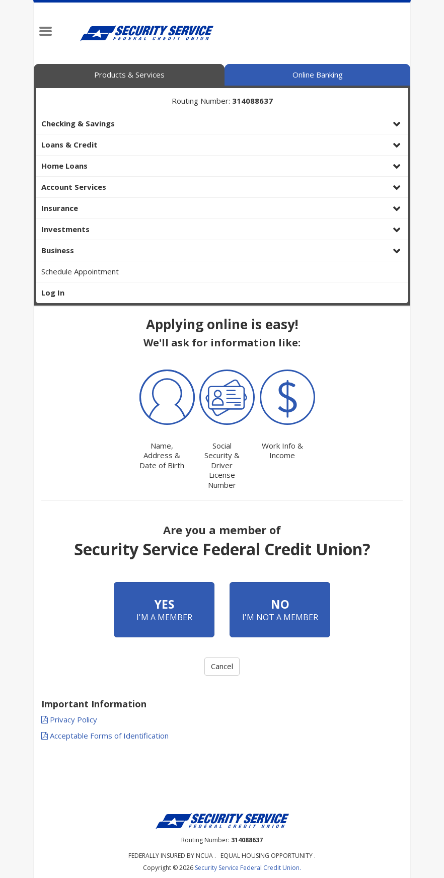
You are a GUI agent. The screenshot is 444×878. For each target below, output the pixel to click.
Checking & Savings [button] (78, 123)
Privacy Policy (69, 719)
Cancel (222, 666)
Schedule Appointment (80, 271)
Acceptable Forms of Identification (105, 735)
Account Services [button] (73, 187)
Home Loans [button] (64, 166)
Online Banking (317, 74)
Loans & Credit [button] (69, 144)
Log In (52, 292)
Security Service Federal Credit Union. (248, 867)
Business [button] (57, 250)
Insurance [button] (59, 208)
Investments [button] (65, 229)
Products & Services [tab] (129, 74)
